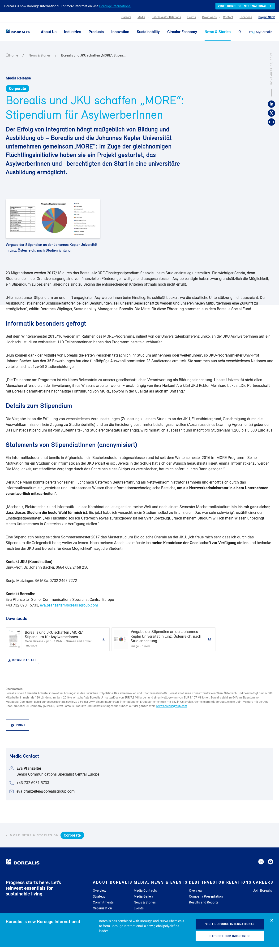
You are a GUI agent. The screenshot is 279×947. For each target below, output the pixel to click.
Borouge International (115, 6)
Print (18, 725)
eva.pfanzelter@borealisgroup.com (69, 605)
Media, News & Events (161, 882)
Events (139, 908)
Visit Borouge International (230, 924)
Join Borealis (262, 890)
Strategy (99, 896)
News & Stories (40, 55)
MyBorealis (261, 32)
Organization (102, 908)
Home (12, 55)
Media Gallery (144, 896)
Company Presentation (206, 896)
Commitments (103, 902)
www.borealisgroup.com (171, 706)
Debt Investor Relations (220, 882)
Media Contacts (145, 890)
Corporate (17, 88)
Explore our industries (230, 936)
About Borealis (112, 882)
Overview (99, 890)
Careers (263, 882)
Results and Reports (204, 902)
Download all (22, 660)
